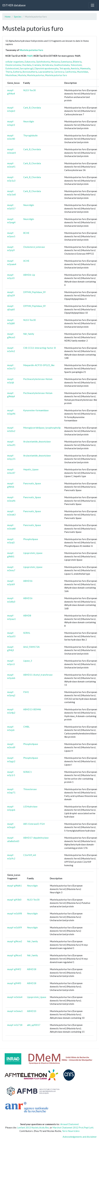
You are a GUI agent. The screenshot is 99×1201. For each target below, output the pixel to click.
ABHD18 (31, 969)
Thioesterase (30, 789)
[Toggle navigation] (92, 5)
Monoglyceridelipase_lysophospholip (42, 427)
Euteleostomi (12, 68)
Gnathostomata (62, 65)
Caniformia (70, 71)
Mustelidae (82, 71)
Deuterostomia (13, 65)
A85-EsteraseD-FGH (34, 823)
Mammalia (85, 68)
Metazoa (55, 61)
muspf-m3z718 (14, 1025)
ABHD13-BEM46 (32, 709)
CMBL (26, 726)
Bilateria (77, 61)
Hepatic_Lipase (30, 469)
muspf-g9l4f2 (14, 969)
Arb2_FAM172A (31, 646)
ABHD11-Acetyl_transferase (38, 674)
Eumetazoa (66, 61)
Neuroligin (28, 121)
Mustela (22, 75)
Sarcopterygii (27, 68)
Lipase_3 (27, 660)
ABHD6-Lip (29, 274)
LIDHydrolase (30, 806)
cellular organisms (14, 61)
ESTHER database (14, 5)
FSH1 (26, 692)
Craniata (36, 65)
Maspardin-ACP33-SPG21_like (38, 365)
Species (17, 16)
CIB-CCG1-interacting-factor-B (39, 347)
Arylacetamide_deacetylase (37, 441)
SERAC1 (27, 771)
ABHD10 (31, 1011)
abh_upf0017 (33, 1025)
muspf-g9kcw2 (14, 941)
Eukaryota (30, 61)
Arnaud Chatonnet (69, 1124)
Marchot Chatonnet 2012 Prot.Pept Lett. (73, 1127)
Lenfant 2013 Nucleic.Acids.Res (33, 1127)
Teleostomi (76, 65)
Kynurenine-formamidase (36, 410)
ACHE (26, 260)
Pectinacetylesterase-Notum (37, 379)
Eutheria (17, 71)
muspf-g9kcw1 (14, 955)
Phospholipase (30, 539)
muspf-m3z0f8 (14, 913)
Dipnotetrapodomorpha (46, 68)
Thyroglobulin (30, 135)
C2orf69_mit (29, 855)
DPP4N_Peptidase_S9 (34, 292)
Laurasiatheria (45, 71)
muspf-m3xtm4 (14, 997)
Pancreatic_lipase (32, 483)
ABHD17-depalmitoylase (36, 837)
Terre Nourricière (71, 1131)
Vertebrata (47, 65)
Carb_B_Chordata (32, 107)
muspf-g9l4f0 (14, 983)
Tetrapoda (64, 68)
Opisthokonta (43, 61)
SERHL (26, 632)
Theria (8, 71)
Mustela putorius (35, 75)
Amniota (75, 68)
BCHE (26, 233)
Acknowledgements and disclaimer (80, 1136)
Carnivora (59, 71)
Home (8, 16)
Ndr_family (28, 333)
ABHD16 (27, 580)
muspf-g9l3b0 (14, 899)
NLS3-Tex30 (29, 90)
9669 (30, 55)
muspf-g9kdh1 (14, 885)
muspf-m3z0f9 (14, 927)
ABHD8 (27, 615)
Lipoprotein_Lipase (32, 553)
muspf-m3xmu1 (15, 1011)
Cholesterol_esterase (34, 247)
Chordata (26, 65)
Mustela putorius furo (31, 50)
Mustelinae (11, 75)
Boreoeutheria (29, 71)
